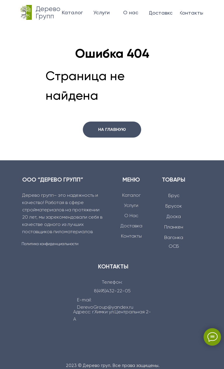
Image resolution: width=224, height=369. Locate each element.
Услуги (131, 205)
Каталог (131, 195)
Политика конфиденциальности (50, 244)
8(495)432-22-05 (112, 291)
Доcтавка (131, 226)
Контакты (131, 236)
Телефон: (112, 282)
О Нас (131, 216)
